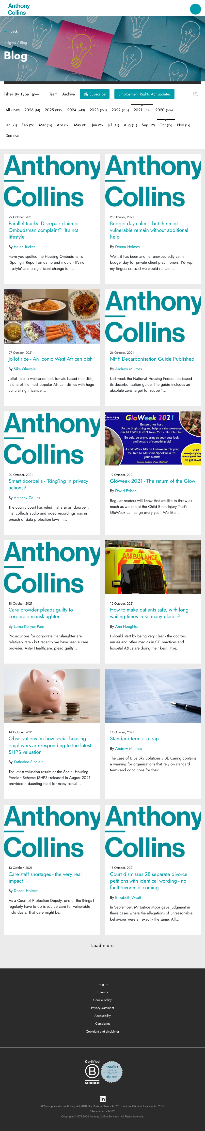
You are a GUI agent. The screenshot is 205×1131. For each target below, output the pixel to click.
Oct (165, 125)
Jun (98, 125)
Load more (102, 945)
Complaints (102, 1023)
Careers (102, 992)
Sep (148, 125)
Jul (113, 125)
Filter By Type (21, 94)
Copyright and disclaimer (102, 1031)
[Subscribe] (95, 94)
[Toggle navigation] (195, 9)
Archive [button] (68, 94)
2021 (142, 110)
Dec (12, 135)
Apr (63, 125)
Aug (130, 125)
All (12, 110)
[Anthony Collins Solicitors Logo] (18, 9)
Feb (28, 125)
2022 (120, 110)
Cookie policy (102, 1000)
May (80, 125)
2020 (164, 110)
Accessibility (103, 1015)
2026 (32, 110)
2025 (54, 110)
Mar (45, 125)
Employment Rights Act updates (144, 94)
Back (11, 31)
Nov (183, 125)
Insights (10, 42)
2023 (98, 110)
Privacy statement (102, 1007)
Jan (11, 125)
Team (53, 94)
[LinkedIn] (103, 1099)
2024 (76, 110)
